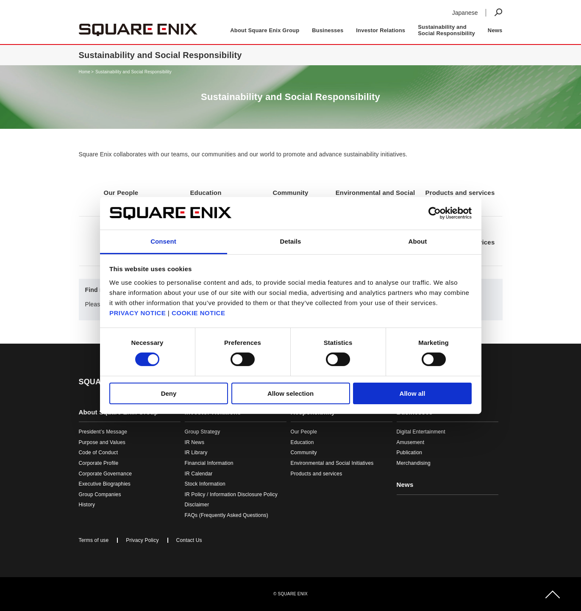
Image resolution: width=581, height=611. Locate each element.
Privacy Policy (142, 540)
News (495, 30)
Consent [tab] (163, 241)
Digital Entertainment (421, 432)
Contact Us (189, 540)
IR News (195, 442)
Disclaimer (197, 505)
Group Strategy (202, 432)
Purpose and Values (102, 442)
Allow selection (290, 393)
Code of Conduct (98, 452)
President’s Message (103, 432)
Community (304, 452)
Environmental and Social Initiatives (332, 463)
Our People (304, 432)
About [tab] (418, 241)
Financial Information (209, 463)
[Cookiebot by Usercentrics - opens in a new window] (435, 213)
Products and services (316, 474)
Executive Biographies (105, 484)
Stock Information (205, 484)
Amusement (411, 442)
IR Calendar (199, 474)
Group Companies (100, 494)
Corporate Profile (99, 463)
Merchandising (414, 463)
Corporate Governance (105, 474)
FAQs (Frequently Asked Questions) (226, 515)
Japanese (465, 13)
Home (84, 71)
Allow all (412, 393)
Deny (169, 393)
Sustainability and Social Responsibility (133, 71)
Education (302, 442)
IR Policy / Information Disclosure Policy (231, 494)
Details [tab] (290, 241)
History (87, 505)
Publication (410, 452)
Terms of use (94, 540)
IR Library (196, 452)
